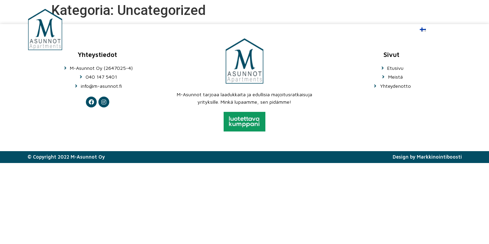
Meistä (314, 29)
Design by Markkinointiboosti (427, 157)
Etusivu (267, 29)
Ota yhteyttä (372, 29)
